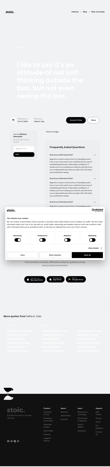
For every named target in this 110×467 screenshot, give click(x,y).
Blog (85, 12)
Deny (23, 255)
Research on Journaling (83, 414)
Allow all (87, 255)
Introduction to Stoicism (83, 420)
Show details (93, 248)
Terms (98, 422)
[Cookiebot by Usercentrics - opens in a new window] (93, 210)
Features (75, 12)
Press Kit (64, 420)
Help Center (98, 414)
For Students (99, 427)
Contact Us (99, 434)
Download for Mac (48, 426)
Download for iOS (48, 414)
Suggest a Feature (48, 440)
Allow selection (55, 255)
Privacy (99, 419)
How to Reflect (81, 426)
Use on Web (48, 432)
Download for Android (48, 420)
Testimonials (66, 416)
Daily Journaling (97, 12)
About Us (64, 412)
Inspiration (82, 432)
